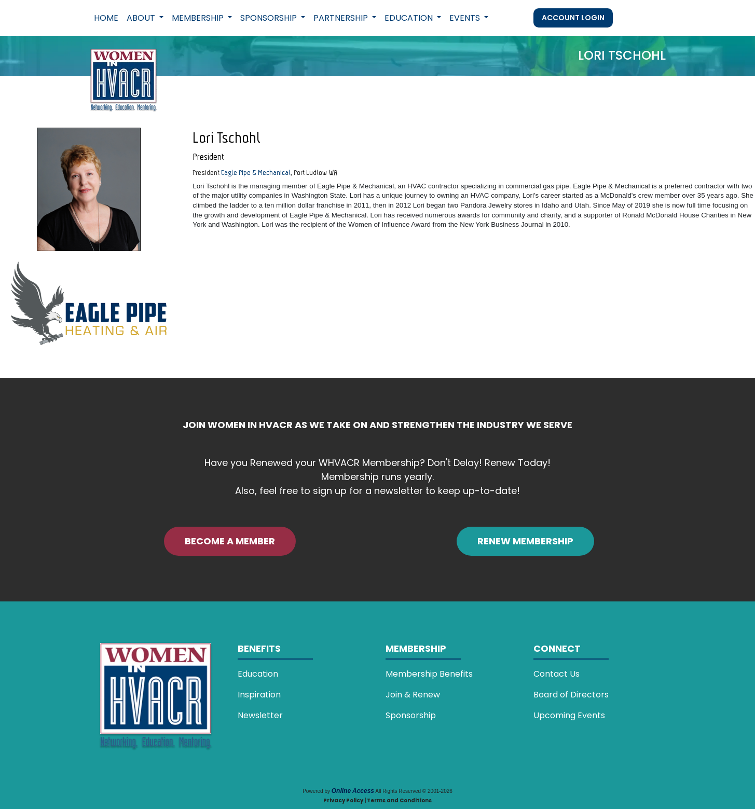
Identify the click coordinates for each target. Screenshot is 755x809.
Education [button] (410, 18)
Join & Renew (413, 695)
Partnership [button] (341, 18)
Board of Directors (571, 695)
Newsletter (260, 715)
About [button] (142, 18)
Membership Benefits (429, 674)
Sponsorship (411, 715)
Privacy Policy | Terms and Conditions (377, 800)
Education (258, 674)
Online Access (353, 790)
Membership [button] (199, 18)
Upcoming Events (569, 715)
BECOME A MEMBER (230, 540)
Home (106, 18)
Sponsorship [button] (269, 18)
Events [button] (465, 18)
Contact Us (556, 674)
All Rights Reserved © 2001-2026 (413, 791)
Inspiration (259, 695)
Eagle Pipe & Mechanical (256, 172)
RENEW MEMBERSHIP (525, 540)
